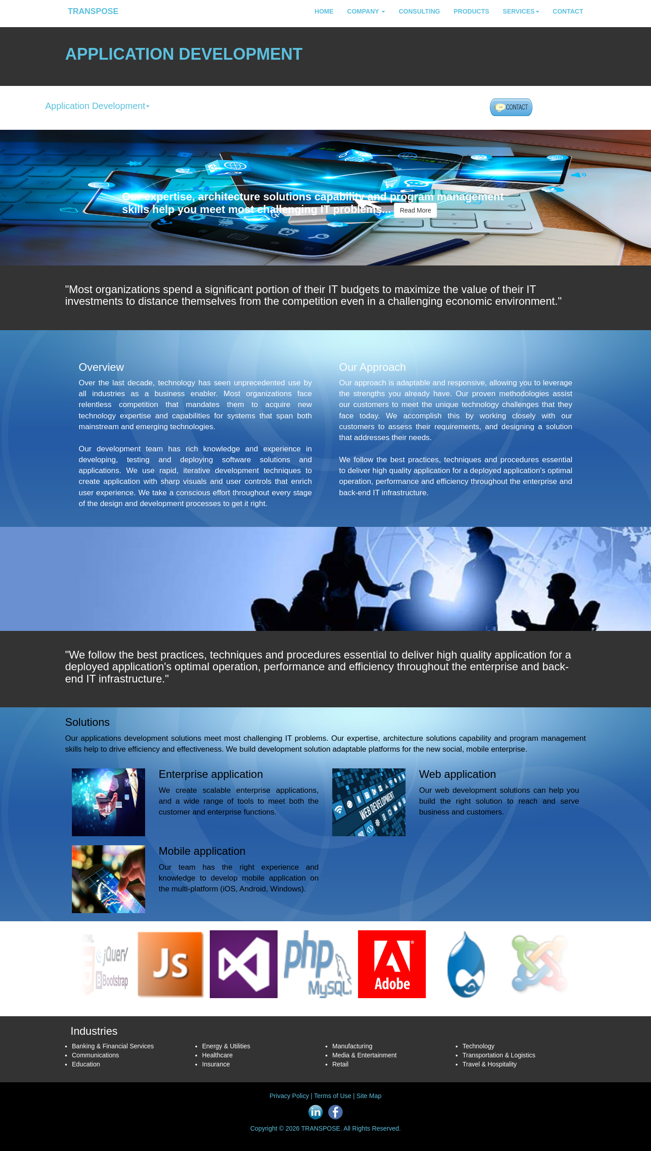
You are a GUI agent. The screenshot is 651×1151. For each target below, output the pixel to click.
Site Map (368, 1095)
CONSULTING (419, 11)
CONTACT (568, 11)
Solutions (87, 722)
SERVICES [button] (521, 11)
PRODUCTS (471, 11)
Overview (101, 367)
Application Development (97, 106)
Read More (415, 210)
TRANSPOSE (93, 11)
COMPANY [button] (366, 11)
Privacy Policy (289, 1095)
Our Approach (372, 367)
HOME (324, 11)
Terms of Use (332, 1095)
